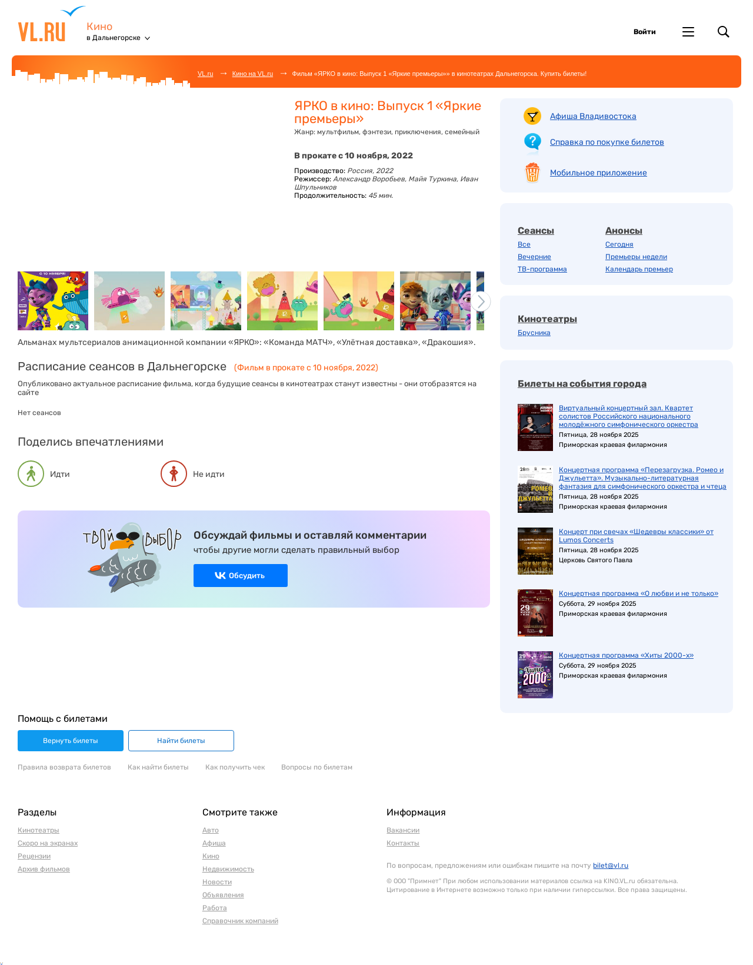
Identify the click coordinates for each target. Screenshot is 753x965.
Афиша (214, 843)
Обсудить (247, 575)
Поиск (723, 31)
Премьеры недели (636, 257)
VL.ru (52, 23)
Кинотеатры (547, 318)
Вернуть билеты (70, 741)
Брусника (534, 333)
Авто (210, 830)
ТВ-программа (542, 269)
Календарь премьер (639, 269)
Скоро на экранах (48, 843)
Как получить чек (235, 767)
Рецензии (34, 856)
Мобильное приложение (598, 173)
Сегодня (619, 244)
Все (524, 244)
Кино (99, 26)
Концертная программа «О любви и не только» (638, 593)
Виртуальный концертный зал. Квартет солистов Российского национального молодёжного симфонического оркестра (628, 416)
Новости (217, 882)
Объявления (223, 895)
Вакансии (403, 830)
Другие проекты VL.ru (688, 31)
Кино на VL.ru (252, 73)
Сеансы (536, 230)
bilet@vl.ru (610, 865)
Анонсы (623, 230)
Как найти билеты (158, 767)
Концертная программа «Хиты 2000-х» (626, 655)
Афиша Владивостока (593, 116)
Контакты (403, 843)
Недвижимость (228, 869)
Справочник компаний (240, 921)
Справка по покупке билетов (607, 142)
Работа (214, 908)
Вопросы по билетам (316, 767)
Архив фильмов (44, 869)
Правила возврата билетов (64, 767)
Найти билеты (181, 741)
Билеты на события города (582, 383)
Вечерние (534, 257)
